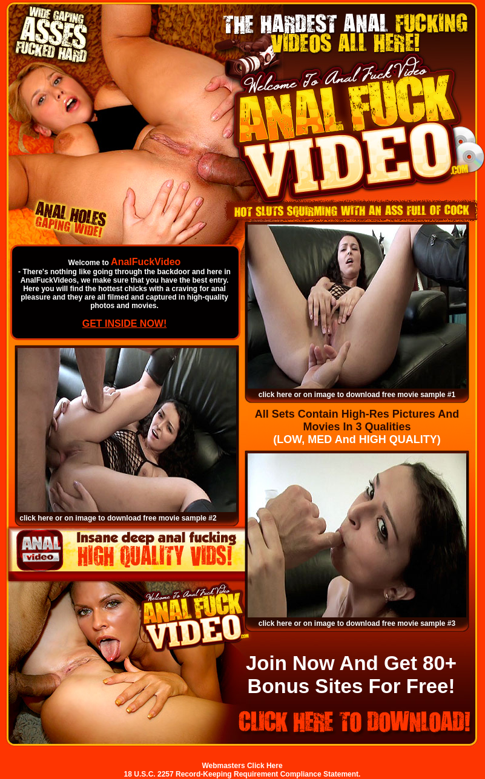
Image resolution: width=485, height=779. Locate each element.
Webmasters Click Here (242, 765)
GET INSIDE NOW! (124, 323)
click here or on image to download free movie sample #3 (357, 623)
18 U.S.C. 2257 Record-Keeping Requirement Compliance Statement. (242, 774)
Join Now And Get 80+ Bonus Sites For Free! (351, 674)
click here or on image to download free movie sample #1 (357, 394)
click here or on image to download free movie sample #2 (117, 518)
